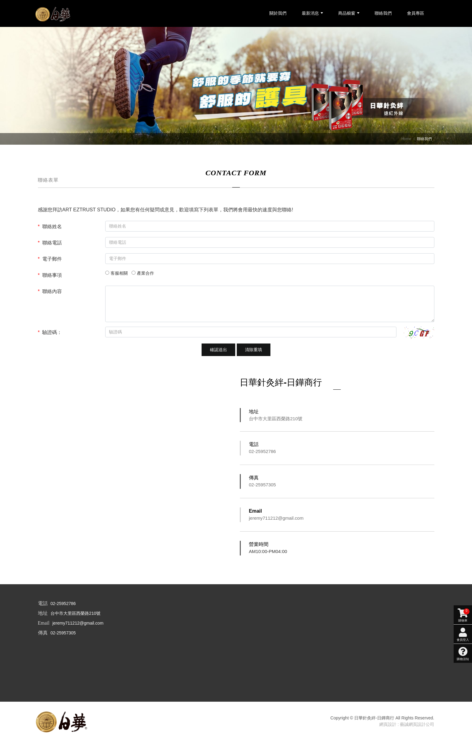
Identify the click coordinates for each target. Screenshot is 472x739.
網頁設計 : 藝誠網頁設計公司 (406, 725)
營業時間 (259, 545)
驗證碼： (50, 333)
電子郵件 (50, 260)
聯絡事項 (50, 276)
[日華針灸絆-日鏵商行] (56, 15)
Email (255, 512)
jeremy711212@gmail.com (276, 519)
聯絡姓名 (50, 228)
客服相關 (119, 274)
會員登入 (463, 489)
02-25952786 (262, 452)
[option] (236, 87)
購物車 (463, 470)
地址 (254, 413)
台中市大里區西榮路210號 (276, 420)
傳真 (254, 479)
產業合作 (145, 274)
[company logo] (62, 722)
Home (406, 140)
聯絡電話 (50, 244)
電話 (254, 445)
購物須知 (463, 508)
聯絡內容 (50, 292)
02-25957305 (262, 486)
